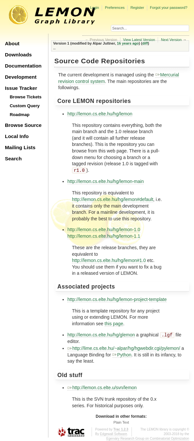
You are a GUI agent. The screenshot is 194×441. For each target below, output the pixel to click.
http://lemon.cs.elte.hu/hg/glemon (101, 335)
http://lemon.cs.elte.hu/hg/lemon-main (105, 181)
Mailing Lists (20, 147)
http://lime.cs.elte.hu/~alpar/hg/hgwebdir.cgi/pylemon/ (123, 348)
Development (21, 77)
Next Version (171, 40)
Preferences (115, 8)
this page (114, 323)
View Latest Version (139, 40)
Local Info (17, 136)
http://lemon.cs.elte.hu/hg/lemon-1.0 (103, 229)
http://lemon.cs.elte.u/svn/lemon (102, 387)
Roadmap (20, 114)
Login (94, 8)
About (12, 43)
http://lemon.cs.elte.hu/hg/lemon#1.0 (109, 260)
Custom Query (25, 105)
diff (145, 43)
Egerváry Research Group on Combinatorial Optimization (147, 438)
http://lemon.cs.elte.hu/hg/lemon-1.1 (103, 236)
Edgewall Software (113, 434)
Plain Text (121, 422)
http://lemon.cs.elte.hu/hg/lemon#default (112, 199)
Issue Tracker (21, 88)
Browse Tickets (26, 96)
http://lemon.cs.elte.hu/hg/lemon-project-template (117, 299)
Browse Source (23, 125)
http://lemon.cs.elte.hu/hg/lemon (99, 113)
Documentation (23, 66)
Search (13, 158)
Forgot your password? (168, 8)
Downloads (18, 54)
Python (122, 354)
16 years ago (128, 43)
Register (137, 8)
